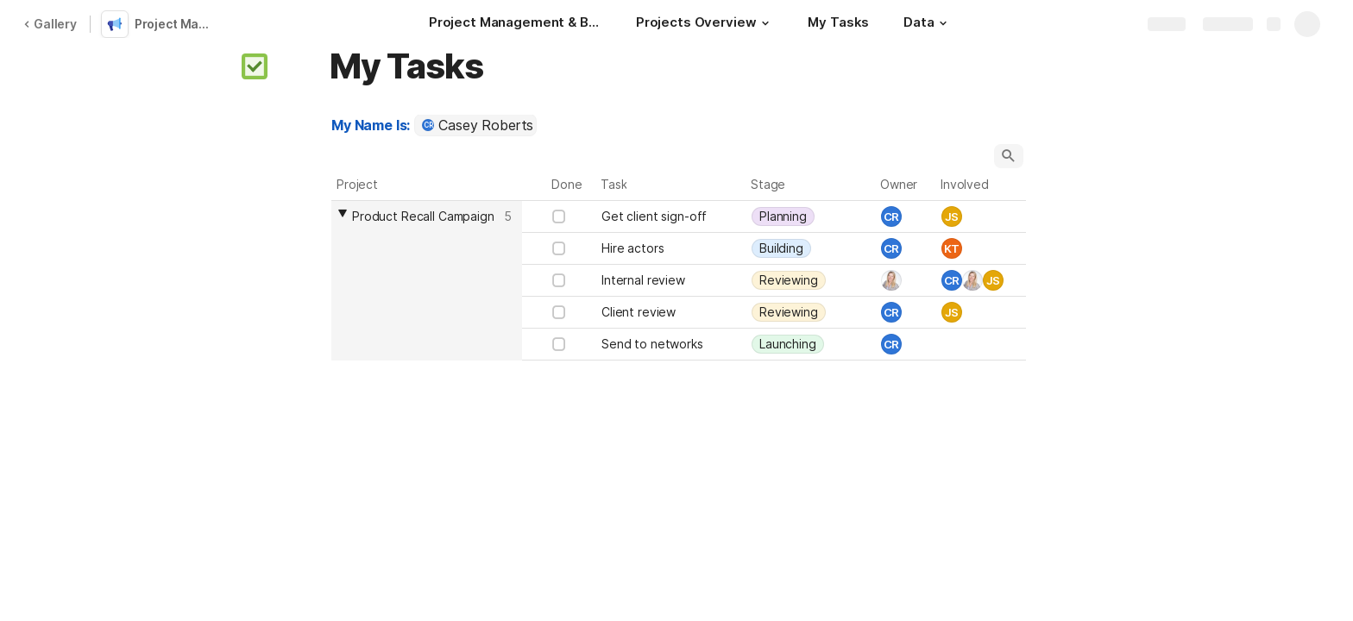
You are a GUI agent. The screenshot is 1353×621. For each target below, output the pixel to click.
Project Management (176, 23)
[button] (764, 23)
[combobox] (475, 125)
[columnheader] (426, 280)
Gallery (50, 23)
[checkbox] (559, 216)
